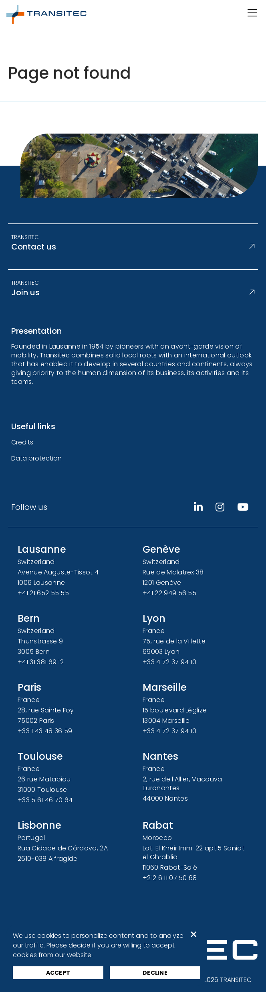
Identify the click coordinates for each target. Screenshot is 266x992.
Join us (133, 292)
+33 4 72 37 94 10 (169, 662)
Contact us (133, 247)
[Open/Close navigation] (252, 13)
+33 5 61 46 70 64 (45, 800)
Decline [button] (155, 973)
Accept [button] (58, 973)
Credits (22, 442)
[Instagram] (220, 507)
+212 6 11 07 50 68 (170, 877)
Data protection (36, 458)
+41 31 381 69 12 (41, 662)
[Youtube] (243, 507)
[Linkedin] (198, 507)
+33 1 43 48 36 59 (45, 731)
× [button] (193, 934)
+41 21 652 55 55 (43, 593)
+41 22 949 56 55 (169, 593)
